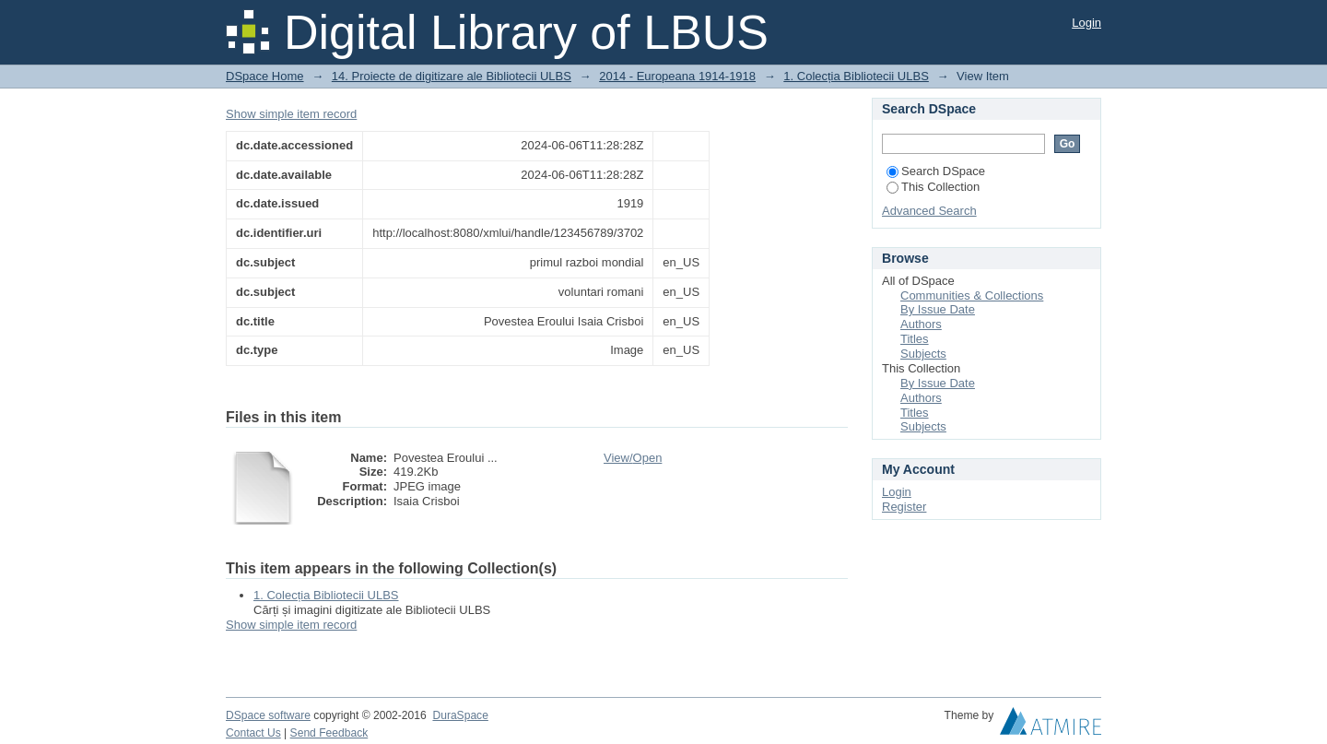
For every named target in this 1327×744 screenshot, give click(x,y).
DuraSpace (459, 715)
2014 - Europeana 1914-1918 (677, 76)
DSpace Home (265, 76)
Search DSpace (936, 171)
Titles (914, 339)
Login (1086, 23)
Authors (921, 324)
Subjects (923, 353)
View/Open (633, 458)
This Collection (933, 187)
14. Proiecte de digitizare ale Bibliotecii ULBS (451, 76)
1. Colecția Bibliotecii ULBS (856, 76)
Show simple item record (291, 114)
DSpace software (268, 715)
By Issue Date (937, 309)
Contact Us (253, 732)
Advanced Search (929, 211)
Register (904, 507)
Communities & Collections (971, 295)
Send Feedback (329, 732)
